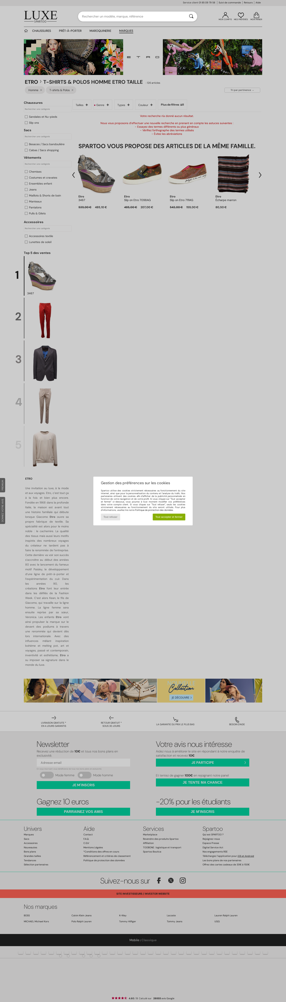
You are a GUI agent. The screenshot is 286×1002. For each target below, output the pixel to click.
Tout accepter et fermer (169, 516)
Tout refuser (110, 516)
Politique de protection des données (154, 510)
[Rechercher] (191, 16)
